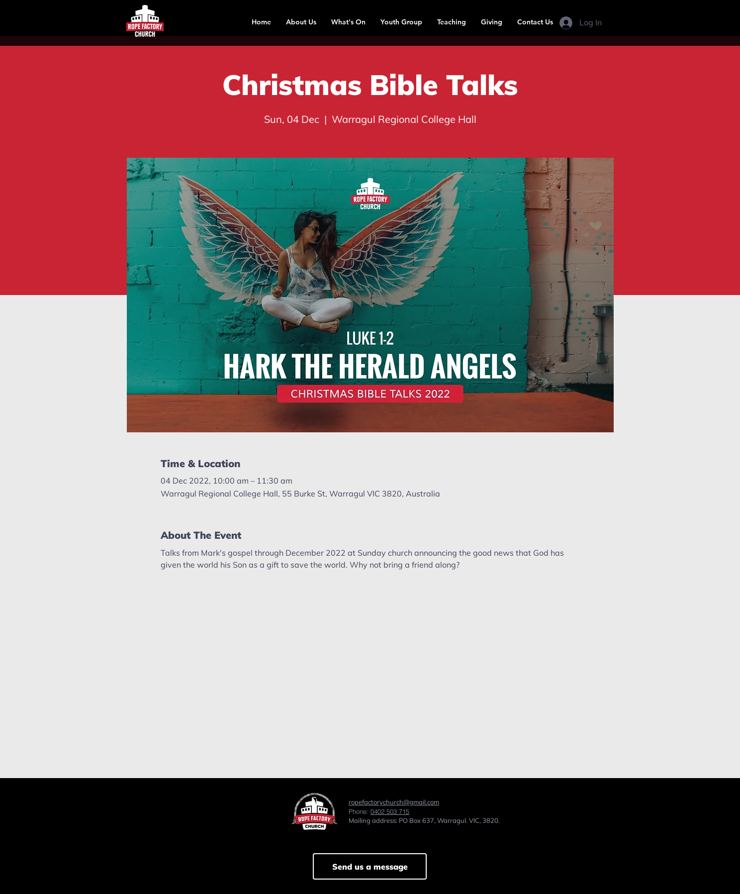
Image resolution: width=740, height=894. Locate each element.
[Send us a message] (370, 866)
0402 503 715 (389, 811)
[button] (301, 21)
